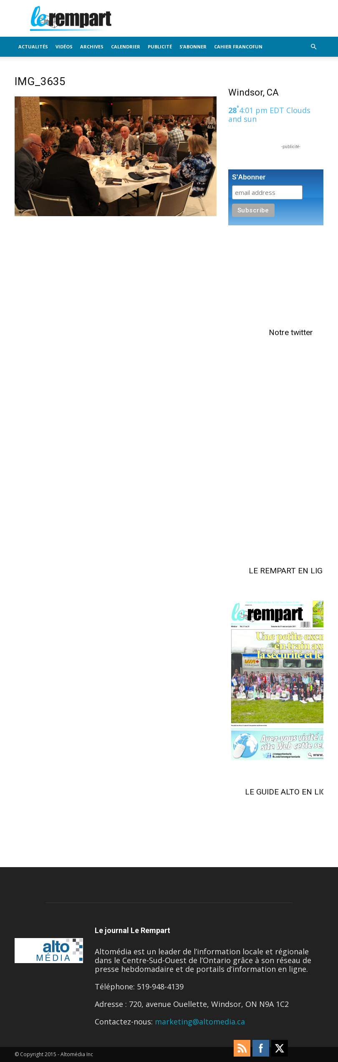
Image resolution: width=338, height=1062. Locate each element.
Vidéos (64, 46)
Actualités (33, 46)
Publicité (160, 46)
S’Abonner (193, 46)
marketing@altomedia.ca (200, 1022)
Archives (91, 46)
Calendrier (125, 46)
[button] (313, 46)
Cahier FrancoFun (238, 46)
